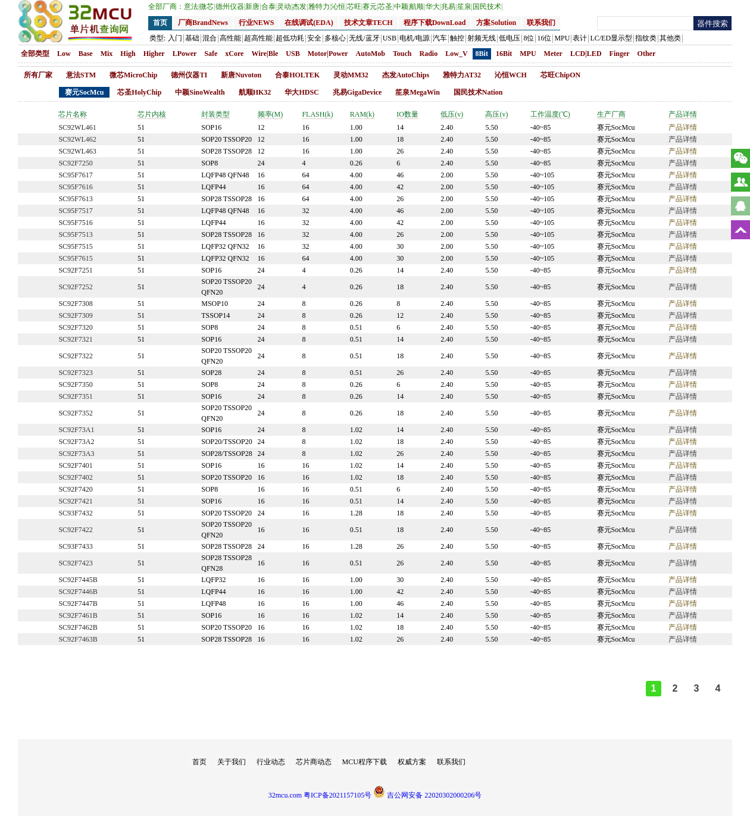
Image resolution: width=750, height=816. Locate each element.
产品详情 (682, 114)
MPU (528, 53)
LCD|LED (586, 53)
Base (86, 53)
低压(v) (451, 114)
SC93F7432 (75, 513)
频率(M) (270, 114)
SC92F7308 (75, 303)
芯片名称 (72, 114)
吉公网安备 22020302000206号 (427, 795)
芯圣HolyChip (139, 92)
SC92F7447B (77, 603)
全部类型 (35, 53)
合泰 (269, 6)
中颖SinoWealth (199, 92)
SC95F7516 (75, 222)
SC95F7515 (75, 246)
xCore (234, 53)
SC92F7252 (75, 287)
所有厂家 (38, 75)
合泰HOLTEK (297, 75)
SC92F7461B (77, 615)
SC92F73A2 (76, 441)
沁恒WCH (511, 75)
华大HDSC (301, 92)
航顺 (417, 6)
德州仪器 (230, 6)
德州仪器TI (189, 75)
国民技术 (487, 6)
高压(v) (496, 114)
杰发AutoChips (405, 75)
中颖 (402, 6)
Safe (210, 53)
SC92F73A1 (76, 430)
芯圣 (385, 6)
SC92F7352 (75, 413)
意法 (191, 6)
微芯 (207, 6)
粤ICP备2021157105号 (337, 795)
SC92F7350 (75, 384)
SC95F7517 (75, 211)
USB (292, 53)
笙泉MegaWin (417, 92)
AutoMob (370, 53)
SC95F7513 (75, 234)
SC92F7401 (75, 465)
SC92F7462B (77, 627)
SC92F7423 (75, 563)
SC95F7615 (75, 258)
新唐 (253, 6)
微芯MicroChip (133, 75)
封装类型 (215, 114)
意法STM (81, 75)
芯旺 (354, 6)
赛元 (370, 6)
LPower (185, 53)
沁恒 (338, 6)
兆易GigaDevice (357, 92)
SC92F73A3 (76, 453)
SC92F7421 (75, 501)
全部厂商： (166, 6)
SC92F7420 (75, 489)
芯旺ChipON (560, 75)
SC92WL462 (77, 139)
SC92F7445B (77, 580)
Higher (154, 53)
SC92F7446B (77, 591)
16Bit (504, 53)
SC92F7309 (75, 315)
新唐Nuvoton (241, 75)
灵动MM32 (350, 75)
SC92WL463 (77, 151)
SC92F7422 (75, 530)
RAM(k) (362, 114)
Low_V (456, 53)
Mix (107, 53)
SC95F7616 (75, 187)
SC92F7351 (75, 396)
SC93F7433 (75, 546)
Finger (620, 53)
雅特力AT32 (462, 75)
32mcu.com (285, 795)
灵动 (284, 6)
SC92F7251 (75, 270)
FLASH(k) (317, 114)
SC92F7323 (75, 372)
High (127, 53)
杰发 (300, 6)
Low (64, 53)
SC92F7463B (77, 639)
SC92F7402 (75, 477)
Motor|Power (328, 53)
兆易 (449, 6)
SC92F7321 (75, 339)
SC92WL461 (77, 127)
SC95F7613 (75, 199)
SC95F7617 (75, 175)
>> (739, 688)
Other (647, 53)
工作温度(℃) (550, 114)
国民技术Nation (478, 92)
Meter (553, 53)
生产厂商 (611, 114)
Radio (429, 53)
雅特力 (319, 6)
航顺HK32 (255, 92)
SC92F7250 (75, 163)
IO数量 (407, 114)
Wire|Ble (264, 53)
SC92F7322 (75, 356)
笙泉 (465, 6)
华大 (433, 6)
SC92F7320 (75, 327)
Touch (402, 53)
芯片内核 (152, 114)
